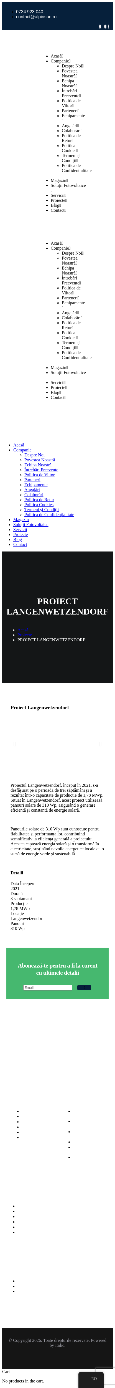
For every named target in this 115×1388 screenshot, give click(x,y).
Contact (58, 210)
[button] (14, 744)
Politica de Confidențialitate (77, 170)
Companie (61, 61)
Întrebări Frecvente (71, 93)
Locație (17, 913)
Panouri (17, 923)
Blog (56, 205)
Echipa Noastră (69, 83)
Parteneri (71, 110)
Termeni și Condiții (71, 158)
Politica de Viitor (71, 103)
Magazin (59, 180)
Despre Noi (73, 66)
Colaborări (72, 130)
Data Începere (23, 883)
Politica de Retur (71, 138)
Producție (19, 903)
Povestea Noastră (70, 73)
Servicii (58, 195)
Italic (59, 1345)
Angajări (70, 125)
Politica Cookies (70, 148)
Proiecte (59, 200)
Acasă (57, 56)
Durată (17, 893)
